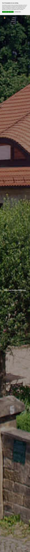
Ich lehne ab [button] (11, 11)
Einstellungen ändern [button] (18, 11)
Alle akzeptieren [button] (5, 11)
